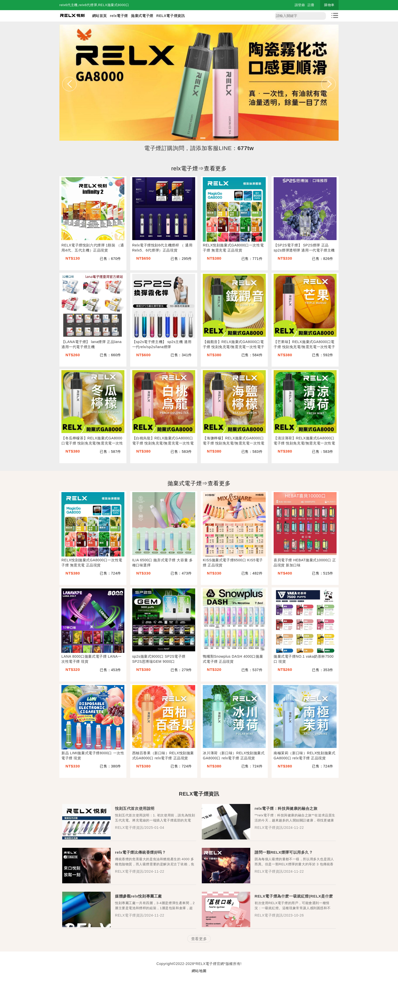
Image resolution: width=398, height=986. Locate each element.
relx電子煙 (119, 16)
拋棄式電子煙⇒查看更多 (199, 483)
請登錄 (300, 5)
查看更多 (199, 939)
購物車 (329, 5)
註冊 (311, 5)
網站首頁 (99, 16)
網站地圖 (199, 971)
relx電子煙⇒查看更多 (199, 168)
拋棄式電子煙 (142, 16)
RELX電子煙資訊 (170, 16)
